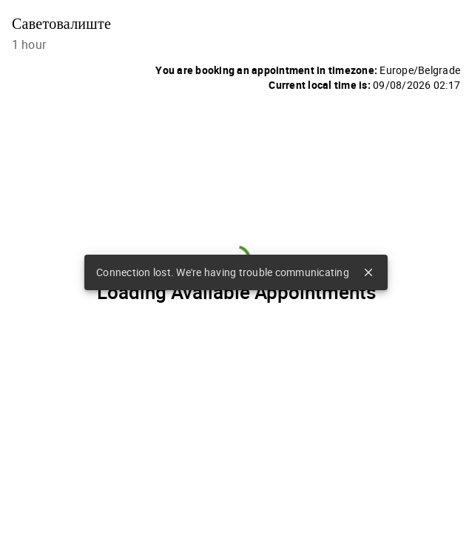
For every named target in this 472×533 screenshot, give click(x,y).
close (368, 272)
